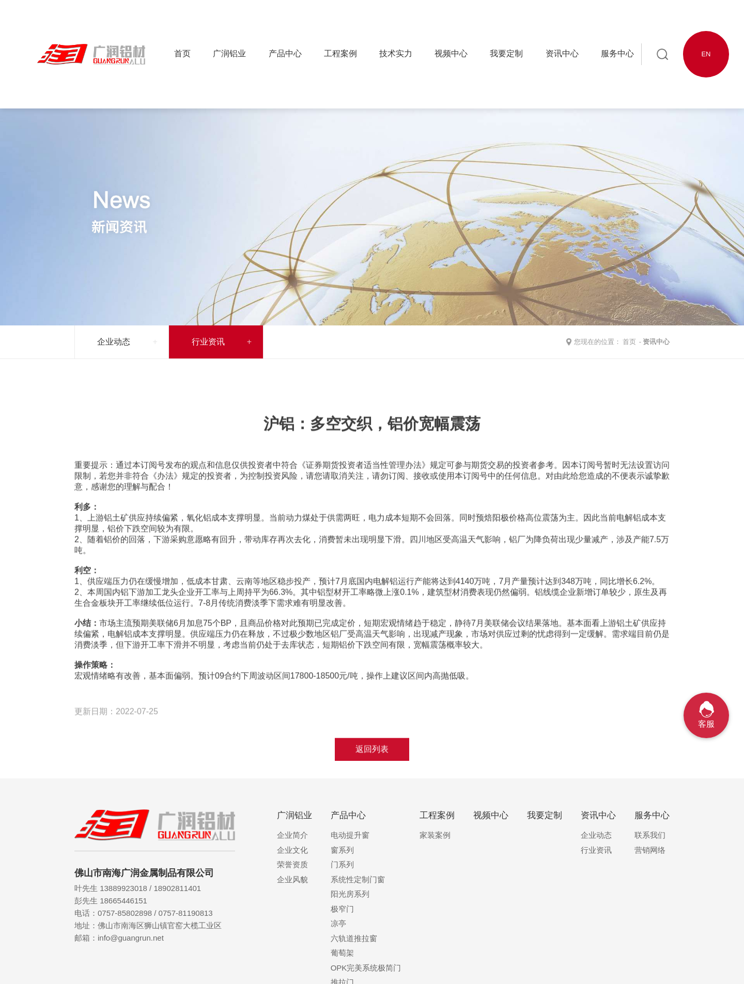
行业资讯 (208, 341)
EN (705, 54)
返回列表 (372, 781)
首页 (629, 342)
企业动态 (113, 341)
